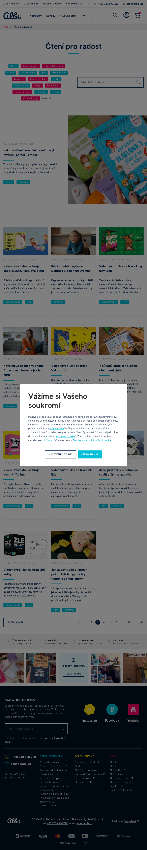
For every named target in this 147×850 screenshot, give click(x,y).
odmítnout (47, 440)
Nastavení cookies (65, 436)
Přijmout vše (57, 428)
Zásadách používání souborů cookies (92, 440)
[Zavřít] (123, 388)
